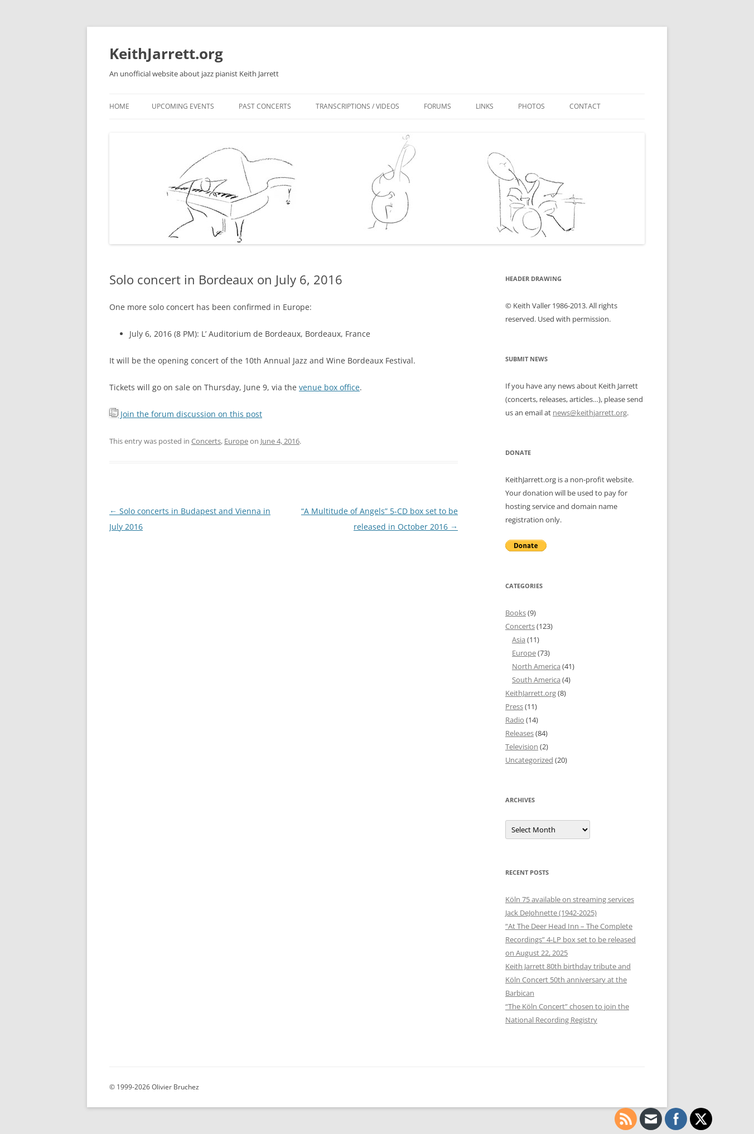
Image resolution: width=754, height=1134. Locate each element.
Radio (514, 720)
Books (515, 613)
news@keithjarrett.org (590, 413)
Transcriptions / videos (357, 106)
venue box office (329, 387)
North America (536, 666)
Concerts (206, 441)
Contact (585, 106)
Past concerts (265, 106)
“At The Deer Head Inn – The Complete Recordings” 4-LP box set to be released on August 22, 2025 (570, 939)
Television (521, 747)
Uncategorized (529, 760)
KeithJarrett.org (166, 53)
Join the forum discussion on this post (185, 414)
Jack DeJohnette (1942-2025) (551, 913)
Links (485, 106)
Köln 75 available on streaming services (569, 899)
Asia (518, 639)
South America (536, 680)
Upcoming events (183, 106)
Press (514, 706)
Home (119, 106)
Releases (519, 733)
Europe (236, 441)
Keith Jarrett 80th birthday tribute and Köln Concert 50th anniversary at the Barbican (568, 979)
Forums (437, 106)
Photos (531, 106)
